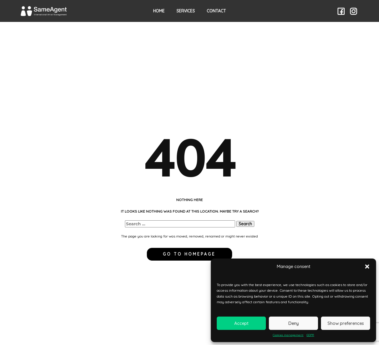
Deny (293, 323)
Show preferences (345, 323)
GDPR (310, 335)
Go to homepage (189, 254)
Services (185, 11)
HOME (159, 11)
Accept (241, 323)
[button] (367, 266)
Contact (216, 11)
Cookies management (288, 335)
